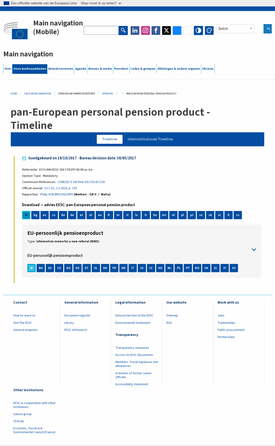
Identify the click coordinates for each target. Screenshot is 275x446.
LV (142, 268)
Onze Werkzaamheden (37, 93)
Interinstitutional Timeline (150, 139)
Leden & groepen (143, 68)
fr (110, 215)
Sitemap (172, 316)
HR (124, 268)
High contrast (198, 30)
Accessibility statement (131, 384)
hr (118, 215)
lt (146, 215)
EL (96, 268)
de (72, 215)
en (100, 215)
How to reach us (24, 316)
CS (60, 268)
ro (201, 215)
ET (87, 268)
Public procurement (231, 330)
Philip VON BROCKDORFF (57, 195)
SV (234, 268)
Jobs (221, 316)
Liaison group (22, 414)
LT (151, 268)
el (91, 215)
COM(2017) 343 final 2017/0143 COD (82, 182)
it (128, 215)
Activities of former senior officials (133, 375)
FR (115, 268)
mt (165, 215)
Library (69, 323)
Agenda (80, 68)
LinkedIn (135, 30)
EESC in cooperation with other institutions (34, 405)
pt (192, 215)
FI (225, 268)
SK (207, 268)
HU (161, 268)
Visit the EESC (22, 323)
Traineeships (226, 323)
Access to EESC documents (134, 355)
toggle (141, 250)
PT (189, 268)
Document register (77, 316)
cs (54, 215)
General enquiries (25, 330)
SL (216, 268)
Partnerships (226, 337)
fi (229, 215)
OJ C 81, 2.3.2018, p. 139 (61, 188)
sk (210, 215)
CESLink (18, 422)
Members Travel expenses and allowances (136, 364)
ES (50, 268)
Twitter (167, 30)
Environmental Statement (132, 323)
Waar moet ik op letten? (101, 3)
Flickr (188, 30)
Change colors (209, 30)
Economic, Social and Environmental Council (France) (34, 431)
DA (69, 268)
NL (170, 268)
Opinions (107, 93)
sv (238, 215)
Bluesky (177, 30)
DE (78, 268)
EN (106, 268)
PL (179, 268)
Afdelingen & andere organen (179, 68)
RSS (169, 323)
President (121, 68)
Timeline (109, 139)
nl (173, 215)
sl (220, 215)
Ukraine (208, 68)
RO (198, 268)
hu (155, 215)
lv (137, 215)
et (82, 215)
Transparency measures (132, 348)
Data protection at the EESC (134, 316)
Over (7, 68)
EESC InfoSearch (75, 330)
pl (183, 215)
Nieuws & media (100, 68)
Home (14, 93)
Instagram (145, 30)
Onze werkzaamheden (29, 68)
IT (133, 268)
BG (41, 268)
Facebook (156, 30)
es (45, 215)
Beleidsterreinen (60, 68)
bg (36, 215)
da (63, 215)
